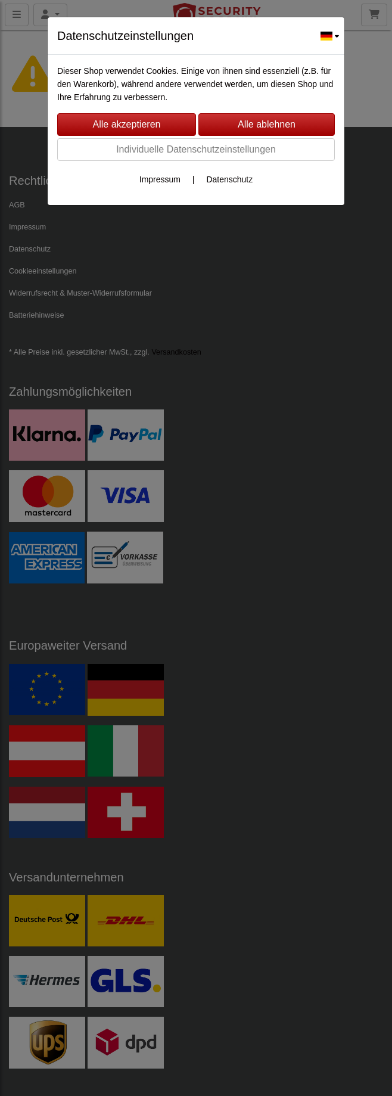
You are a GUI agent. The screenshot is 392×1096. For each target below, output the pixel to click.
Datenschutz (229, 179)
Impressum (160, 179)
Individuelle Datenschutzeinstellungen (196, 149)
